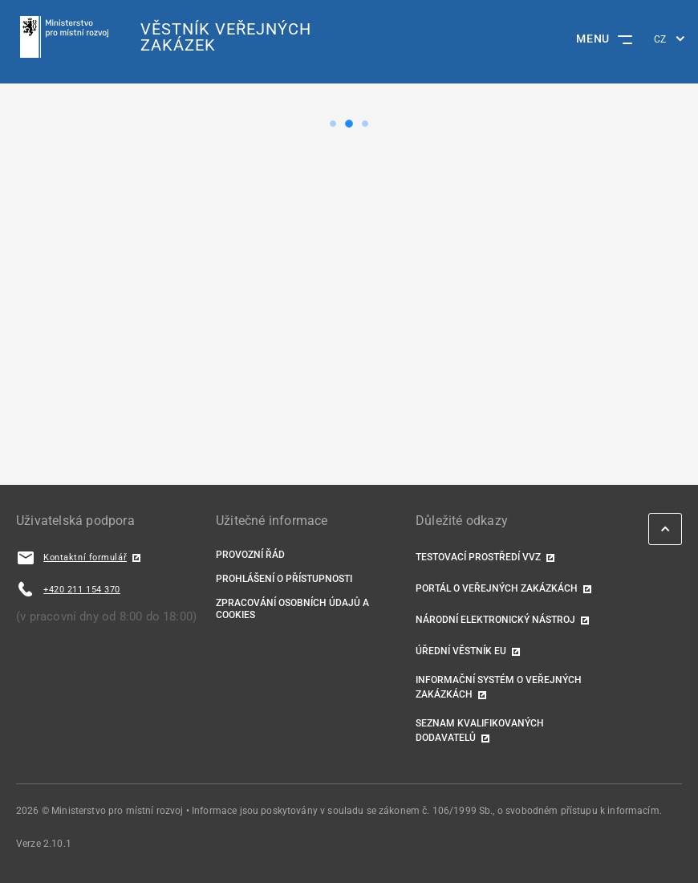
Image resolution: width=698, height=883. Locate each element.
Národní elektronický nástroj (495, 619)
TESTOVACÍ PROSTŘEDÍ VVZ (478, 557)
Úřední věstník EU (461, 651)
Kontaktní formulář (85, 557)
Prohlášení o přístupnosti (284, 578)
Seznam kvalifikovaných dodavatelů (480, 730)
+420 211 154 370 (81, 589)
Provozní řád (250, 554)
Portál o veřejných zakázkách (497, 588)
